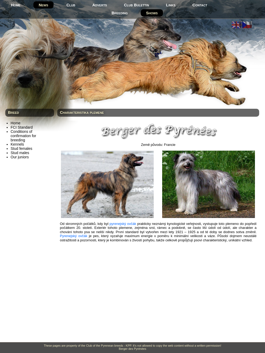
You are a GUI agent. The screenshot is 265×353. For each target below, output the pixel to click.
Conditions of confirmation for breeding (23, 135)
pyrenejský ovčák (122, 224)
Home (15, 5)
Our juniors (20, 157)
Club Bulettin (136, 5)
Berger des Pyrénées (132, 348)
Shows (152, 13)
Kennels (17, 144)
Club (71, 5)
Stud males (20, 153)
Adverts (99, 5)
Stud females (21, 148)
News (43, 5)
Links (170, 5)
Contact (199, 5)
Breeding (120, 13)
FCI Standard (22, 127)
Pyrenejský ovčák (73, 236)
